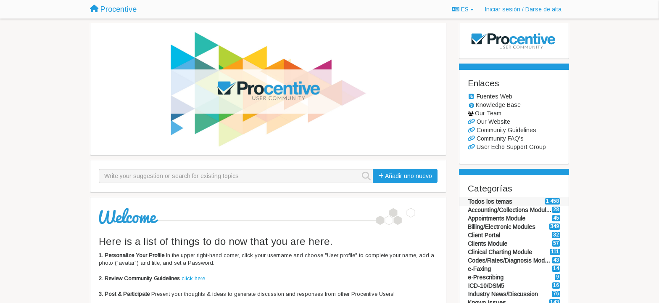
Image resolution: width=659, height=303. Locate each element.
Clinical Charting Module (500, 252)
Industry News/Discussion (503, 294)
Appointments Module (496, 218)
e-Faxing (479, 269)
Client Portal (484, 235)
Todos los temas (490, 201)
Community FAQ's (500, 138)
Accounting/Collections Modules (510, 210)
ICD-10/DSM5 (486, 285)
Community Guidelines (506, 130)
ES (463, 9)
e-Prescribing (485, 277)
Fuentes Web (494, 96)
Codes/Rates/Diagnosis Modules (510, 260)
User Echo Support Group (511, 147)
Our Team (488, 113)
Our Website (493, 121)
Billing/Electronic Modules (501, 226)
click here (193, 278)
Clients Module (487, 243)
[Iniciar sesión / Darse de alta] (523, 9)
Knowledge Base (498, 104)
